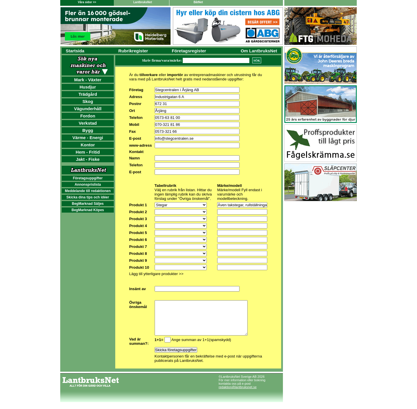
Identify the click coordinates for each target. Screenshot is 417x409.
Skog (88, 101)
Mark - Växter (87, 79)
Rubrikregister (133, 50)
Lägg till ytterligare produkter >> (156, 274)
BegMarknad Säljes (88, 204)
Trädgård (87, 94)
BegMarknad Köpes (88, 210)
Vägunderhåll (87, 108)
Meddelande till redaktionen (88, 191)
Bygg (87, 130)
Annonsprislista (88, 185)
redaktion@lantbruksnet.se (238, 394)
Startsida (75, 50)
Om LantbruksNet (259, 50)
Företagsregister (189, 50)
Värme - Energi (87, 137)
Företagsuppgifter (88, 178)
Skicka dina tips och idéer (87, 197)
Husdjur (88, 86)
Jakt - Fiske (88, 159)
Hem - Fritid (88, 152)
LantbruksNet (142, 2)
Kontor (88, 144)
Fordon (87, 115)
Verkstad (88, 123)
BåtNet (198, 2)
